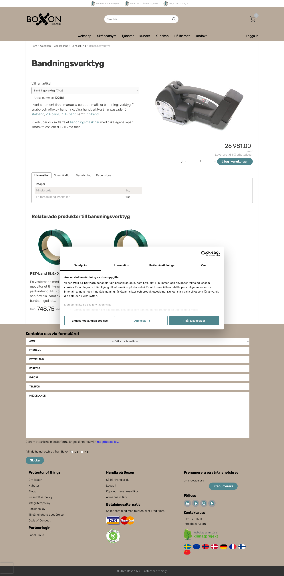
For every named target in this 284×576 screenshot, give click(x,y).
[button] (253, 19)
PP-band (92, 114)
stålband (37, 114)
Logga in (111, 485)
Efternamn (36, 359)
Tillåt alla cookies (194, 320)
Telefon (34, 386)
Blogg (32, 491)
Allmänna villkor (116, 497)
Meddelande (37, 395)
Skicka (35, 460)
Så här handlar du (117, 479)
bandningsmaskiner (84, 122)
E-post (33, 377)
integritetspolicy (107, 441)
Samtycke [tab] (80, 265)
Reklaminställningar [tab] (162, 265)
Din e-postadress (194, 480)
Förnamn (35, 350)
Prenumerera (223, 486)
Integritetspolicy (39, 503)
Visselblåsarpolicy (41, 497)
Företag (34, 368)
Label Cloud (36, 535)
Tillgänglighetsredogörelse (46, 514)
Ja (74, 452)
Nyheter (34, 485)
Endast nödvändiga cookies (90, 320)
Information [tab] (121, 265)
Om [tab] (203, 265)
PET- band (68, 114)
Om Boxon (35, 479)
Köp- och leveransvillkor (122, 491)
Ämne (32, 341)
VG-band (52, 114)
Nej (84, 452)
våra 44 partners (84, 282)
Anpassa (142, 320)
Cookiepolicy (37, 509)
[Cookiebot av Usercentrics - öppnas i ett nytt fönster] (204, 253)
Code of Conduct (40, 520)
